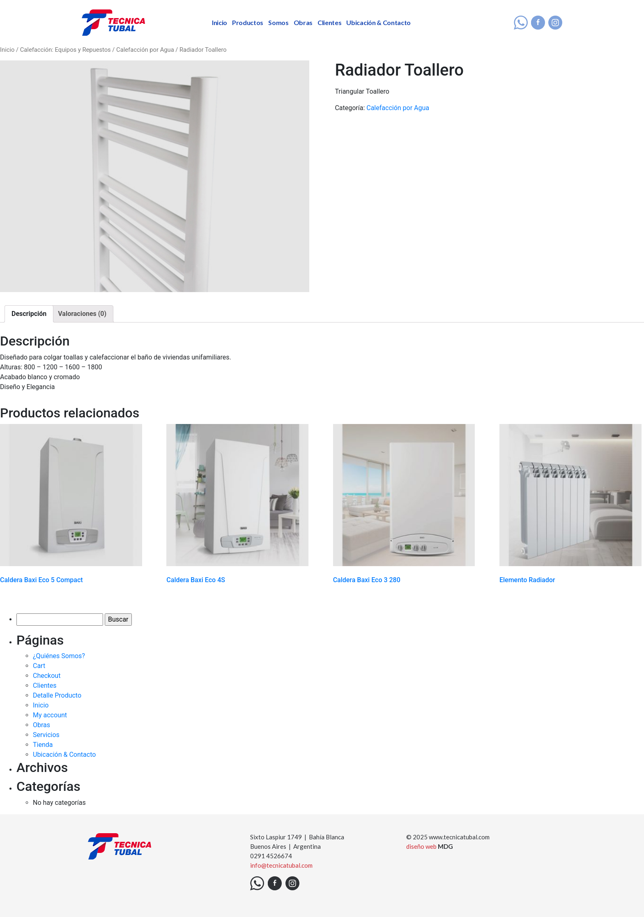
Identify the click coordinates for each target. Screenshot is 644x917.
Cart (39, 666)
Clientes (329, 22)
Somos (278, 22)
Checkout (46, 676)
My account (50, 715)
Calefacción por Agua (145, 49)
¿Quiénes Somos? (59, 656)
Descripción (29, 314)
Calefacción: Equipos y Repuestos (65, 49)
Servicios (46, 735)
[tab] (29, 314)
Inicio (219, 22)
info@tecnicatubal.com (281, 865)
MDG (445, 846)
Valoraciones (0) (82, 314)
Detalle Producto (57, 695)
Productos (247, 22)
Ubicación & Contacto (378, 22)
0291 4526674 (271, 855)
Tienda (43, 745)
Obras (303, 22)
